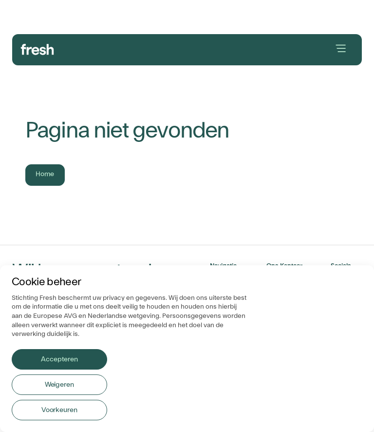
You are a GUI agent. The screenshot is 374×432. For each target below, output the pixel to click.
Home (45, 174)
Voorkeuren (59, 410)
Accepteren (59, 359)
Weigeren (59, 384)
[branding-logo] (37, 48)
